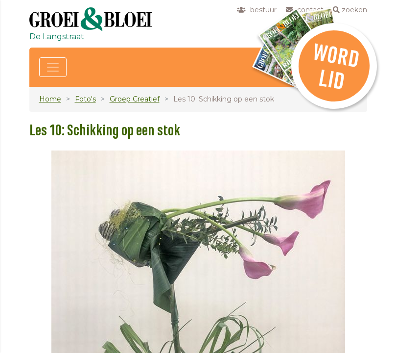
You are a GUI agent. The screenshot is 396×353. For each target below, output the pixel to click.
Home (50, 99)
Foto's (85, 99)
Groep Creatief (135, 99)
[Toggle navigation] (53, 67)
